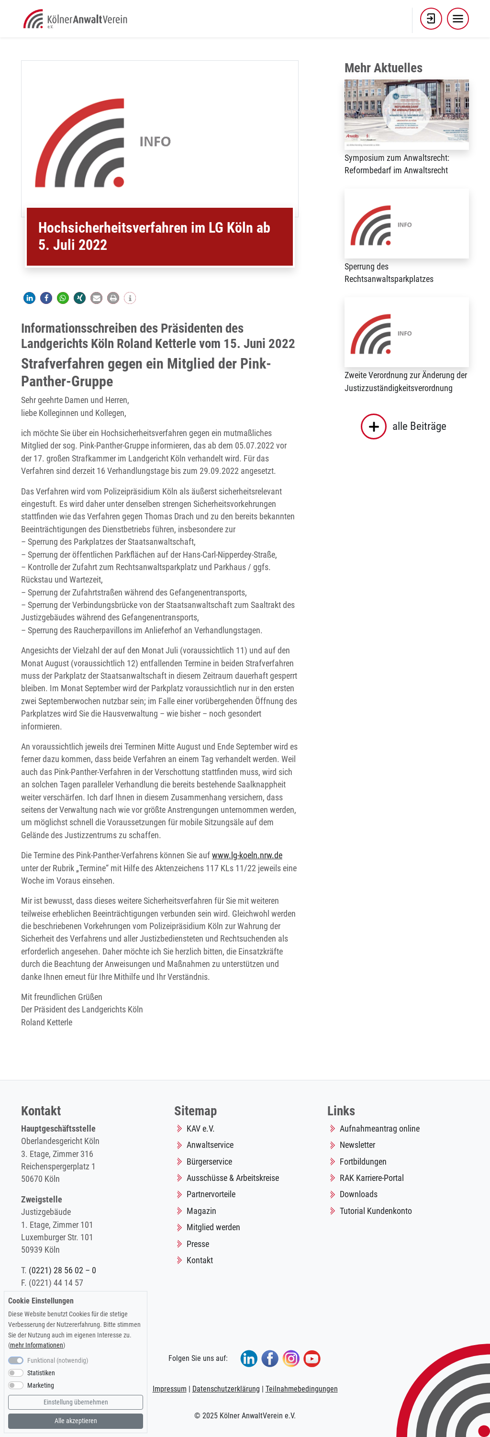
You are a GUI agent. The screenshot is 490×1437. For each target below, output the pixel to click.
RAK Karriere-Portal (372, 1178)
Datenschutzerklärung (226, 1388)
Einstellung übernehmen (76, 1402)
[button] (431, 19)
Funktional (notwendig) (57, 1361)
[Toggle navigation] (458, 19)
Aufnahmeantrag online (380, 1129)
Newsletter (357, 1145)
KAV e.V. (201, 1129)
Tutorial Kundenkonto (376, 1211)
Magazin (201, 1211)
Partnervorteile (211, 1194)
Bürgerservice (209, 1162)
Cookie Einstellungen (41, 1300)
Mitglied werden (213, 1227)
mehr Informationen (36, 1345)
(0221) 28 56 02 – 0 (62, 1270)
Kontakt (200, 1260)
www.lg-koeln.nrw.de (247, 855)
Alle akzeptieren (76, 1421)
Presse (198, 1244)
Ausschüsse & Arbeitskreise (233, 1178)
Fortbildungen (363, 1162)
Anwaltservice (210, 1145)
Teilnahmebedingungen (302, 1388)
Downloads (359, 1194)
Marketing (40, 1385)
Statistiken (41, 1373)
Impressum (170, 1388)
